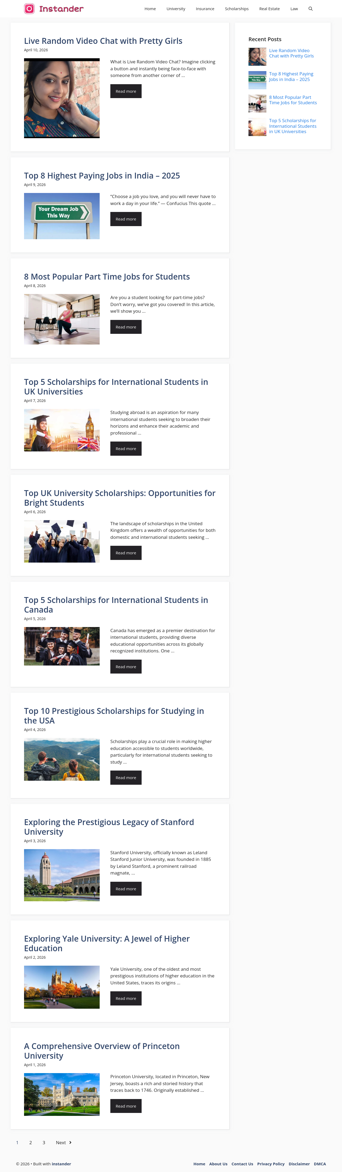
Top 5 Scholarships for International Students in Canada (116, 604)
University (175, 8)
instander (61, 1163)
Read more (126, 91)
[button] (310, 8)
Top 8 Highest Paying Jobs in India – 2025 (102, 175)
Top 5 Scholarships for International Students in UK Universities (116, 386)
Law (294, 8)
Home (150, 8)
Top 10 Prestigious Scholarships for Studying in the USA (114, 715)
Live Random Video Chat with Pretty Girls (103, 40)
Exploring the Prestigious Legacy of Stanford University (109, 827)
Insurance (205, 8)
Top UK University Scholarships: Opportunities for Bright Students (120, 498)
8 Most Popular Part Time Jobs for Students (107, 276)
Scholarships (236, 8)
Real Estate (269, 8)
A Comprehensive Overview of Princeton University (102, 1051)
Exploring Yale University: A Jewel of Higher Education (107, 943)
